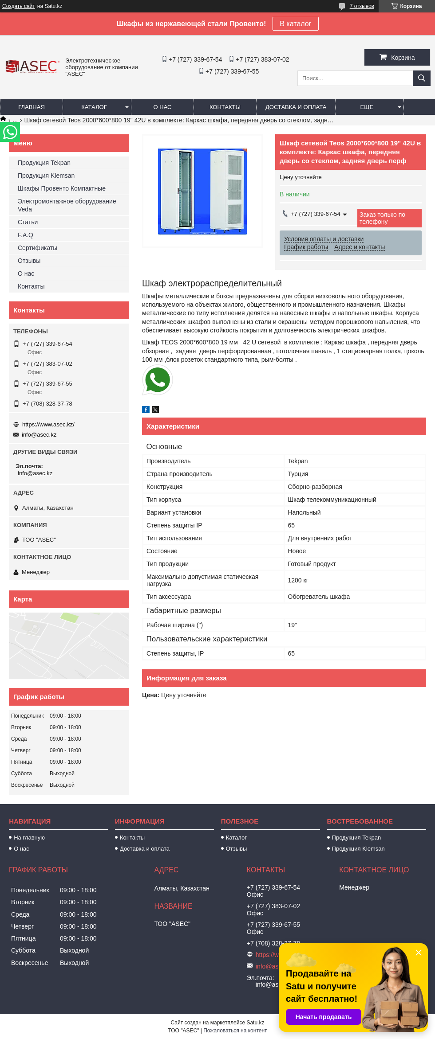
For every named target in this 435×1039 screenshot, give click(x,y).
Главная (31, 107)
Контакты (225, 107)
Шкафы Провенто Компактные (62, 188)
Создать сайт (18, 6)
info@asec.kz (39, 434)
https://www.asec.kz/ (48, 424)
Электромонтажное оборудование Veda (67, 205)
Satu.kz (255, 1022)
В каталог (295, 23)
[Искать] (422, 78)
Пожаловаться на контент (235, 1030)
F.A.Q (25, 234)
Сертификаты (37, 247)
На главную (29, 837)
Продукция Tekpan (44, 162)
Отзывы (29, 260)
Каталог (94, 107)
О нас (163, 107)
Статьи (28, 222)
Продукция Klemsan (46, 175)
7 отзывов (362, 6)
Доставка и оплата (295, 107)
